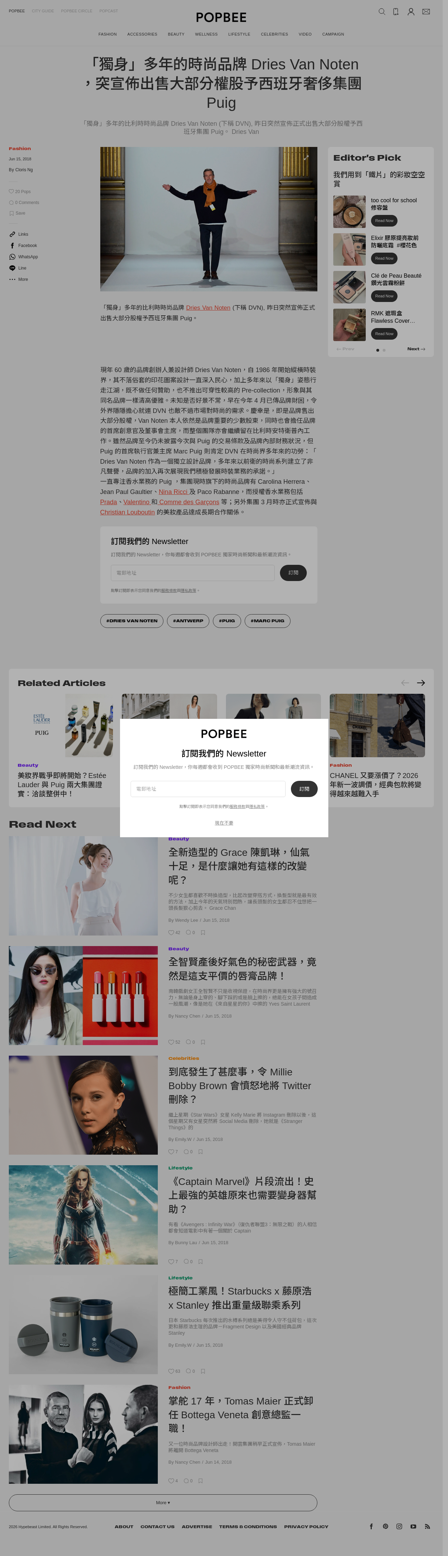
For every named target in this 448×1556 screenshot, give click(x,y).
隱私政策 (257, 806)
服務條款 (237, 806)
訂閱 (304, 789)
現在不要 (224, 823)
